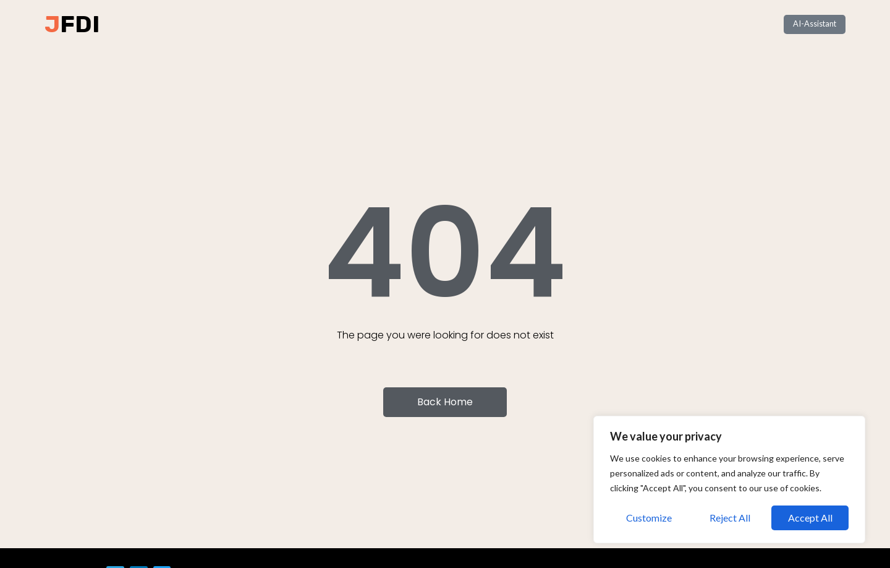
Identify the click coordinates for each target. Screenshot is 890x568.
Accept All (810, 517)
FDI (80, 24)
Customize (649, 517)
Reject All (730, 517)
